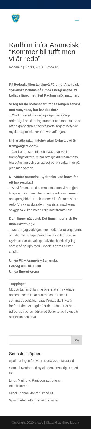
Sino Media (70, 422)
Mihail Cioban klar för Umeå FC (31, 393)
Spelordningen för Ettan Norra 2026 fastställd (41, 361)
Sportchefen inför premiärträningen (34, 400)
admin (17, 67)
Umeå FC (52, 67)
